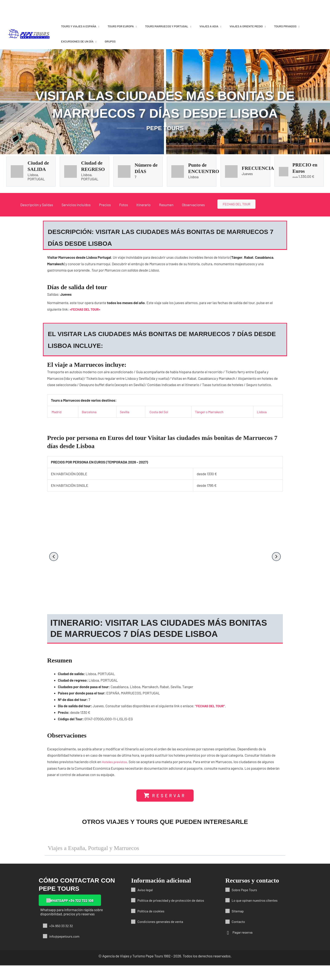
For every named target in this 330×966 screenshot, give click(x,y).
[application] (97, 26)
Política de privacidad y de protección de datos (173, 901)
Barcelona (89, 412)
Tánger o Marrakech (210, 412)
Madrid (57, 412)
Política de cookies (151, 911)
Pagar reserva (243, 933)
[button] (53, 556)
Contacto (239, 922)
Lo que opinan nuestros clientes (256, 901)
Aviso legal (145, 890)
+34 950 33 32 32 (62, 926)
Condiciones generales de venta (161, 922)
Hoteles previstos (115, 762)
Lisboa (262, 412)
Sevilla (125, 412)
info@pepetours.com (65, 937)
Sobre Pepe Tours (245, 890)
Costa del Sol (159, 412)
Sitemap (238, 911)
